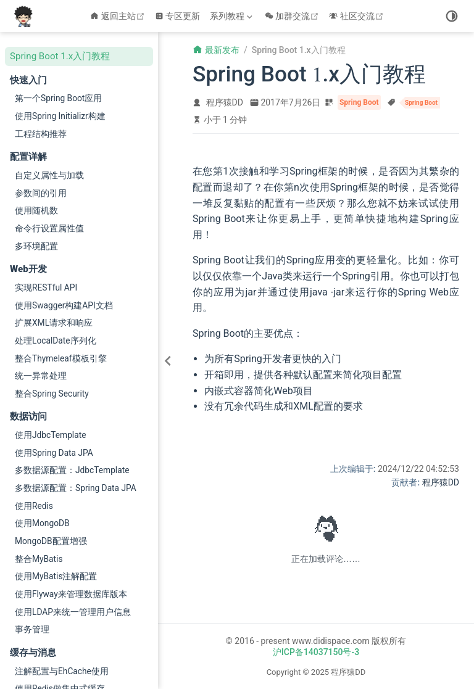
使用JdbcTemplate (50, 435)
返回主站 (119, 16)
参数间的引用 (41, 193)
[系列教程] (232, 16)
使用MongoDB (42, 523)
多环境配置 (36, 246)
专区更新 (178, 16)
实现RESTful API (46, 287)
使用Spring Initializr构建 (60, 116)
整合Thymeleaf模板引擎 (61, 358)
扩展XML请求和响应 (54, 323)
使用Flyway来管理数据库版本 (71, 594)
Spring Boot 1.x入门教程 (60, 56)
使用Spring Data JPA (54, 453)
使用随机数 (36, 210)
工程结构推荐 (41, 134)
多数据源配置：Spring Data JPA (75, 488)
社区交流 (357, 16)
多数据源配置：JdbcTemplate (72, 470)
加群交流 (293, 16)
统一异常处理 (41, 376)
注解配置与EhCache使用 (62, 671)
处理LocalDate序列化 (55, 340)
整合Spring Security (52, 393)
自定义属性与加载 (49, 175)
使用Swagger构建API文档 (64, 305)
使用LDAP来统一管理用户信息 (73, 612)
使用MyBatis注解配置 (56, 576)
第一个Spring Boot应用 (58, 98)
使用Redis (34, 506)
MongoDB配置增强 (51, 541)
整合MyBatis (39, 559)
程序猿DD (224, 102)
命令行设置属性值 (49, 228)
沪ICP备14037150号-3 (316, 652)
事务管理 (32, 629)
